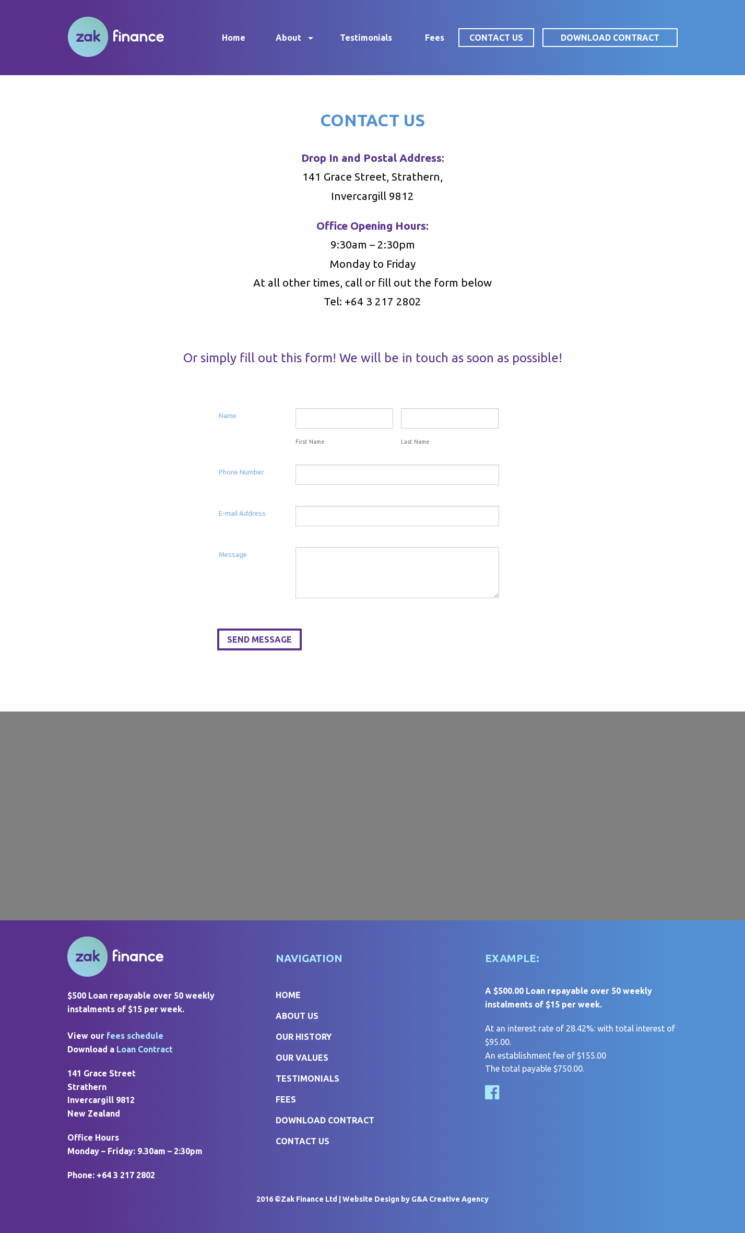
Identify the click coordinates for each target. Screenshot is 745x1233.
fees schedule (135, 1035)
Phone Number (241, 472)
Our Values (302, 1057)
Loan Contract (144, 1049)
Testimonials (366, 37)
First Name (310, 441)
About (288, 37)
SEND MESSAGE (259, 639)
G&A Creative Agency (450, 1199)
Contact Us (496, 37)
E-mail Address (242, 513)
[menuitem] (133, 37)
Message (233, 555)
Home (233, 37)
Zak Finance (116, 37)
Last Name (415, 441)
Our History (304, 1036)
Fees (434, 37)
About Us (297, 1016)
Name (227, 416)
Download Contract (610, 37)
